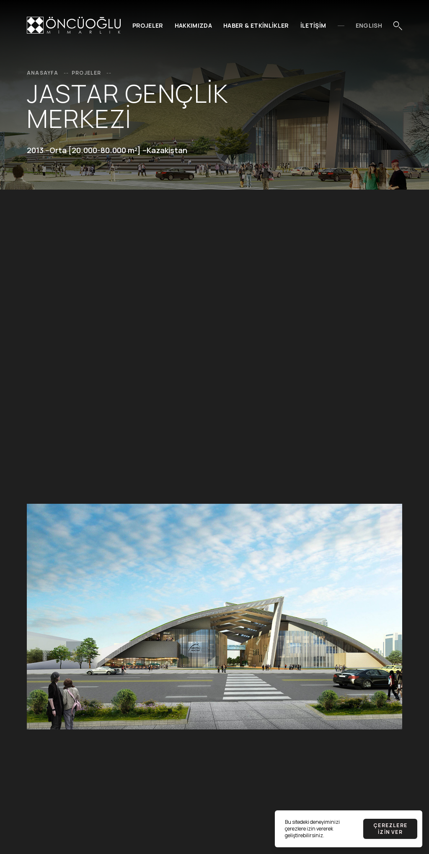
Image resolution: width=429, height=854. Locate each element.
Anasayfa (48, 72)
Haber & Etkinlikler (256, 25)
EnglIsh (369, 25)
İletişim (313, 25)
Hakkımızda (193, 25)
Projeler (147, 25)
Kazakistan (167, 150)
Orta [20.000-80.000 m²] (95, 150)
